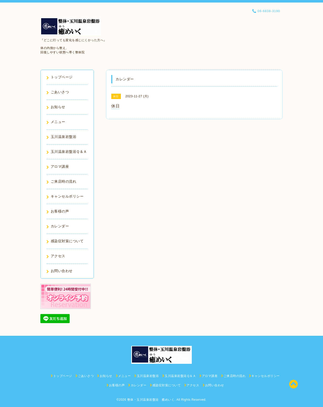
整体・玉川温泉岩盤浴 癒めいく (151, 399)
